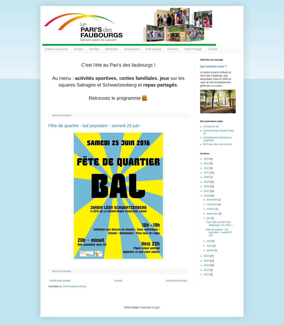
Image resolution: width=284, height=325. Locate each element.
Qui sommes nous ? (213, 66)
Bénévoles (111, 49)
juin (209, 218)
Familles (94, 49)
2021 (207, 172)
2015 (207, 256)
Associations (132, 49)
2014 (207, 260)
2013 (207, 265)
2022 (207, 168)
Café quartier (154, 49)
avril (209, 241)
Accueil (118, 280)
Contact (212, 49)
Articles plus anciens (176, 280)
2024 (207, 158)
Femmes (172, 49)
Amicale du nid (211, 126)
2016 (207, 195)
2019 (207, 182)
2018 (207, 186)
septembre (213, 213)
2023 (207, 163)
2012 (207, 270)
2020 (207, 177)
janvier (210, 250)
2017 (207, 191)
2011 (207, 274)
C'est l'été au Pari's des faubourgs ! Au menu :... (220, 223)
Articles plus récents (59, 280)
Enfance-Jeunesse (56, 49)
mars (210, 245)
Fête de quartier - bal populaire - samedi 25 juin (93, 125)
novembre (212, 204)
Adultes (78, 49)
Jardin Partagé (193, 49)
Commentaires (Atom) (74, 286)
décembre (212, 199)
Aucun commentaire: (62, 115)
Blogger (156, 307)
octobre (211, 209)
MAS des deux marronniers (217, 144)
